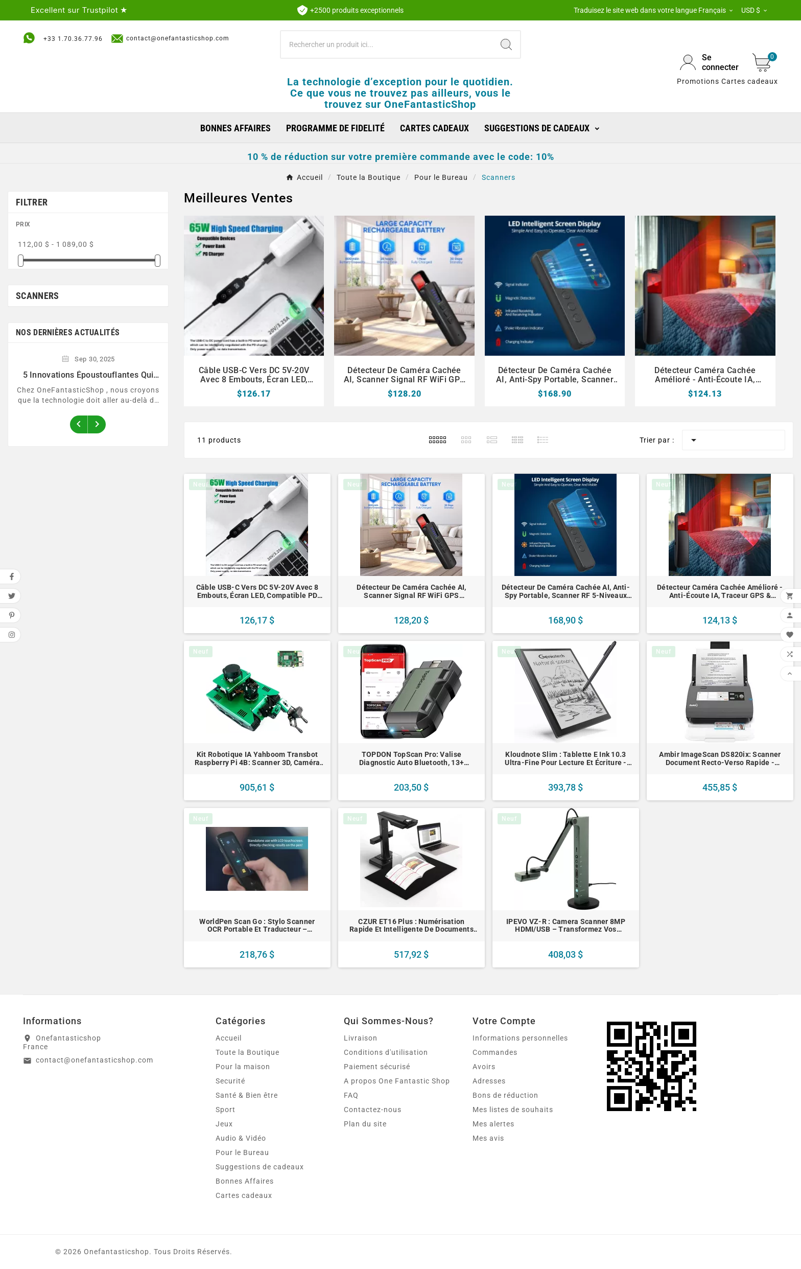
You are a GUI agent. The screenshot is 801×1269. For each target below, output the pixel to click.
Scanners (37, 295)
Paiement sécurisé (377, 1067)
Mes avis (488, 1138)
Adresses (489, 1081)
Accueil (229, 1038)
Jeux (224, 1124)
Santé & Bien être (247, 1095)
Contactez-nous (373, 1109)
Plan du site (365, 1124)
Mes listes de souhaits (513, 1109)
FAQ (351, 1095)
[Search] (506, 44)
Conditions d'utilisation (386, 1052)
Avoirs (484, 1067)
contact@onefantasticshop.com (170, 38)
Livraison (361, 1038)
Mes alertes (493, 1124)
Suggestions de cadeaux (260, 1167)
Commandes (495, 1052)
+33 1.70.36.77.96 (73, 38)
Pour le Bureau (242, 1152)
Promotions (698, 81)
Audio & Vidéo (241, 1138)
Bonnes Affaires (245, 1181)
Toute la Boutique (247, 1052)
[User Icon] (710, 62)
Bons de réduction (505, 1095)
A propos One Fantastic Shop (397, 1081)
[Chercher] (387, 44)
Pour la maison (243, 1067)
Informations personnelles (520, 1038)
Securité (230, 1081)
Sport (225, 1109)
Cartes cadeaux (749, 81)
